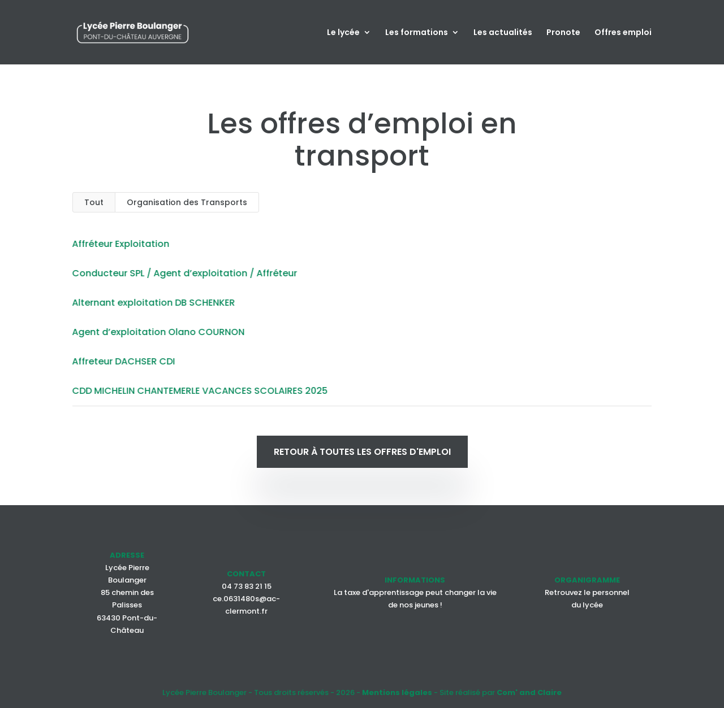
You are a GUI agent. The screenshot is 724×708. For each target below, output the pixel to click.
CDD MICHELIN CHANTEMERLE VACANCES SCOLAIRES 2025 (198, 390)
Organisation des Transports (187, 202)
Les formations (416, 33)
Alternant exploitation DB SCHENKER (152, 302)
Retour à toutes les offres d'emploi (362, 451)
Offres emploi (623, 33)
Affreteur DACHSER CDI (122, 361)
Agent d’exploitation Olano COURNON (157, 331)
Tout (94, 202)
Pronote (563, 33)
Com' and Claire (529, 692)
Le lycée (343, 33)
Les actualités (502, 33)
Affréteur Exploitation (119, 243)
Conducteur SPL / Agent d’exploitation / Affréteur (183, 273)
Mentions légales (397, 692)
